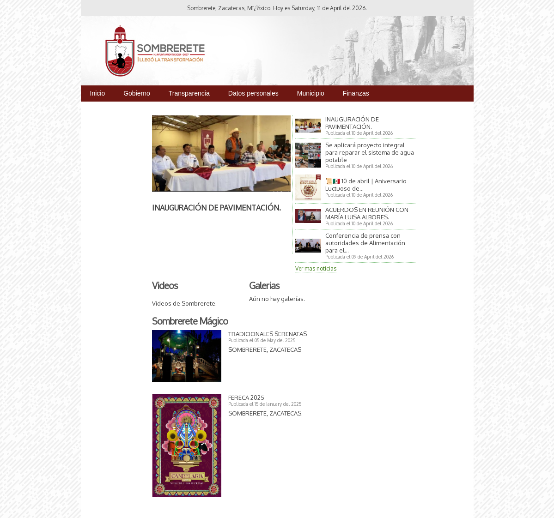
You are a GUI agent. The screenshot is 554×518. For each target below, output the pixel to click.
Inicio (97, 93)
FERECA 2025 (246, 397)
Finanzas (356, 93)
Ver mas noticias (315, 268)
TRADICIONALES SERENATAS (267, 333)
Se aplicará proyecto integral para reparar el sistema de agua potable (369, 152)
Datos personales (253, 93)
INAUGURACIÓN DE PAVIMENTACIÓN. (216, 207)
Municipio (310, 93)
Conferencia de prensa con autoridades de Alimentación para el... (365, 243)
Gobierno (136, 93)
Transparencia (189, 93)
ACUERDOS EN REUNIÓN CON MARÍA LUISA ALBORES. (366, 213)
